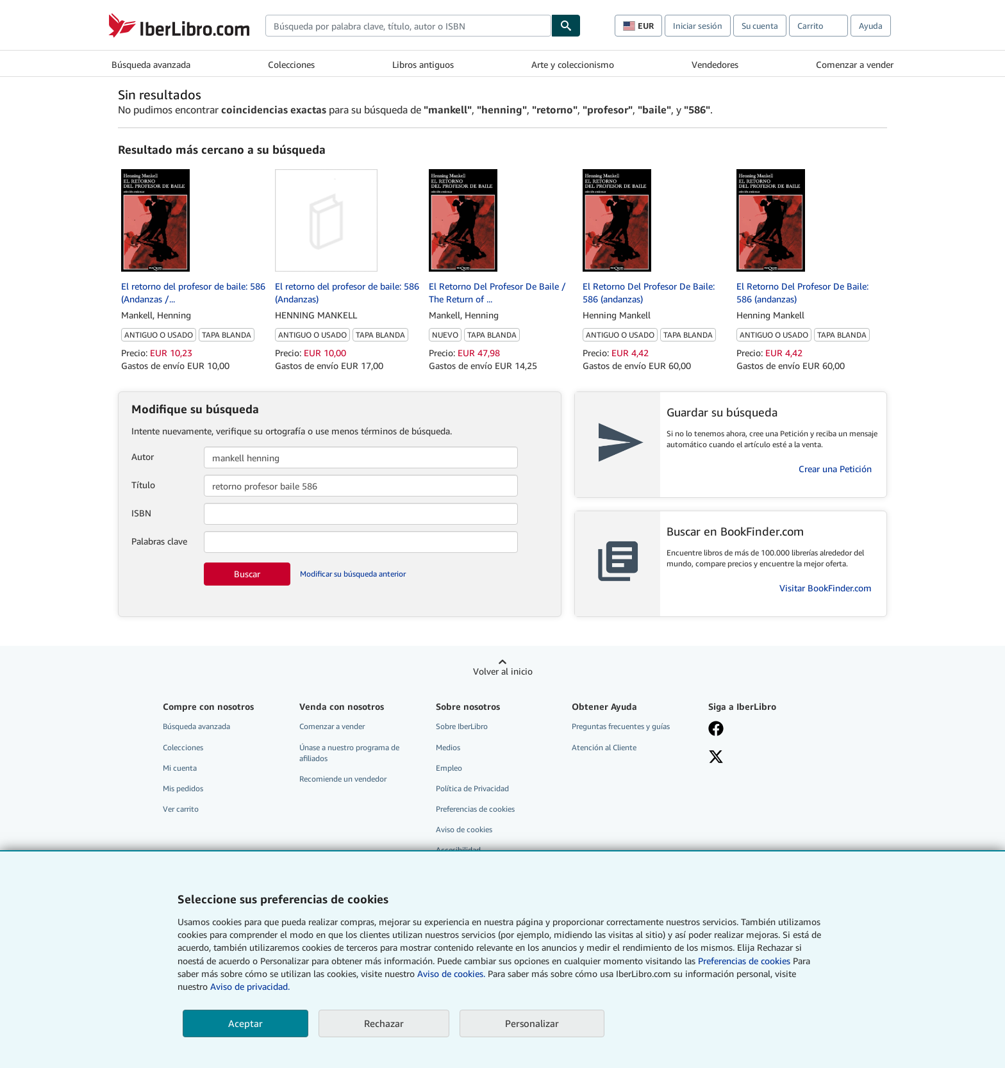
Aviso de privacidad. (250, 986)
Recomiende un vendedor (342, 779)
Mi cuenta (180, 768)
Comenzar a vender (854, 64)
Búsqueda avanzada (151, 64)
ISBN (141, 512)
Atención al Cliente (604, 747)
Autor (142, 456)
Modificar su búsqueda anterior (353, 574)
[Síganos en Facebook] (716, 730)
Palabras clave (159, 541)
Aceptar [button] (245, 1023)
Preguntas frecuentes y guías (621, 726)
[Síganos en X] (716, 758)
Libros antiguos (423, 64)
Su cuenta (760, 26)
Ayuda (871, 26)
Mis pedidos (183, 788)
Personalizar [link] (532, 1023)
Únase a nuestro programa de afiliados (349, 753)
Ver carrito (181, 809)
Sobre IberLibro (462, 726)
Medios (448, 747)
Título (143, 484)
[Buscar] (566, 26)
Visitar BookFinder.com (825, 587)
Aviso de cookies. (451, 973)
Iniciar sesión (697, 26)
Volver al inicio (503, 671)
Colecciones (291, 64)
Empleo (449, 768)
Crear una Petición (835, 468)
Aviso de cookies (464, 829)
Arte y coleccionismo (572, 64)
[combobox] (408, 26)
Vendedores (715, 64)
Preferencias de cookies (744, 960)
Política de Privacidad (472, 788)
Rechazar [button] (384, 1023)
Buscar (247, 573)
